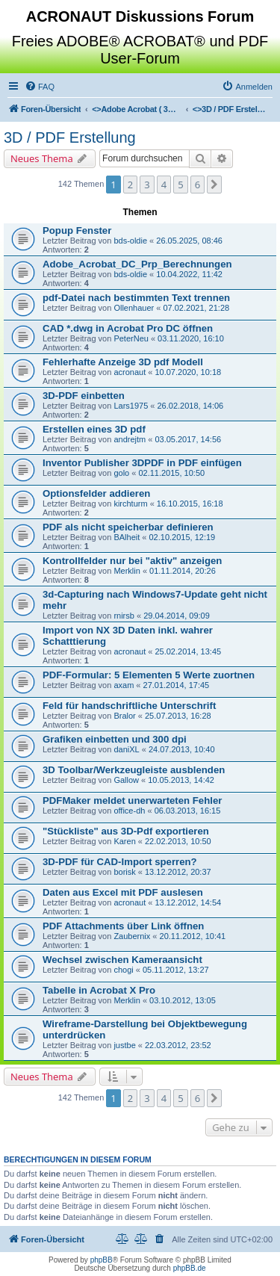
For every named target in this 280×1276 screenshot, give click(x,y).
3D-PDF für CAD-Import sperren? (120, 861)
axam (123, 685)
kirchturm (130, 503)
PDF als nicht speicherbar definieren (128, 527)
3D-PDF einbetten (84, 395)
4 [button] (164, 184)
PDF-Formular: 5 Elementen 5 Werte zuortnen (149, 675)
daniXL (126, 749)
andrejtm (129, 439)
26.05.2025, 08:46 (189, 240)
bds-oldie (130, 240)
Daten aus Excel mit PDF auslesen (123, 892)
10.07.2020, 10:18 (188, 372)
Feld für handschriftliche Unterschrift (129, 705)
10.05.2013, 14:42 (181, 779)
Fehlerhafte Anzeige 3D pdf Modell (123, 362)
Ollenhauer (133, 307)
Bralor (124, 715)
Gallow (126, 779)
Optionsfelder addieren (96, 493)
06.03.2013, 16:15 (188, 810)
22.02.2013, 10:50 (178, 841)
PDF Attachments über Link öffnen (123, 926)
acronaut (129, 372)
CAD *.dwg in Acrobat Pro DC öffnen (128, 328)
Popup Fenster (77, 230)
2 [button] (130, 184)
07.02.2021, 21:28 (196, 307)
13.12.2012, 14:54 (188, 902)
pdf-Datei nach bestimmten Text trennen (136, 297)
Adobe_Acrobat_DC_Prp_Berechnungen (137, 264)
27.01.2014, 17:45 (176, 685)
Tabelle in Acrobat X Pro (99, 990)
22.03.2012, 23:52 (178, 1045)
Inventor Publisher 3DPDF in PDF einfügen (142, 462)
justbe (124, 1045)
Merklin (126, 570)
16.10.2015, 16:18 (190, 503)
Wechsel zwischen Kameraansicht (122, 959)
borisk (124, 871)
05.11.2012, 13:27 (176, 969)
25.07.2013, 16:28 (178, 715)
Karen (124, 841)
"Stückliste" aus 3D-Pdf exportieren (126, 831)
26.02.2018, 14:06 (191, 405)
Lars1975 (130, 405)
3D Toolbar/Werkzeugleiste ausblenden (134, 769)
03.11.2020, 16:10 (191, 338)
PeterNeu (130, 338)
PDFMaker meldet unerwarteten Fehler (132, 800)
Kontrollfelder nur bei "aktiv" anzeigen (132, 560)
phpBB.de (189, 1268)
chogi (123, 969)
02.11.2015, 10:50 (171, 472)
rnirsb (123, 615)
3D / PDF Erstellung (70, 137)
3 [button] (146, 184)
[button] (214, 184)
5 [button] (180, 184)
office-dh (129, 810)
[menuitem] (40, 87)
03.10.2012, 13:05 (182, 1000)
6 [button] (197, 184)
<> (136, 109)
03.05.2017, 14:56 (188, 439)
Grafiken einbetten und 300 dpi (115, 739)
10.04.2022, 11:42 (189, 274)
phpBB (101, 1260)
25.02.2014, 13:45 (188, 651)
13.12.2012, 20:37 (178, 871)
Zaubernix (131, 936)
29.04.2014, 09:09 (176, 615)
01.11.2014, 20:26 (182, 570)
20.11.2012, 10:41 (193, 936)
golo (121, 472)
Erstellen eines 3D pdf (94, 429)
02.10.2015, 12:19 (182, 537)
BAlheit (126, 537)
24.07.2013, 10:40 (182, 749)
